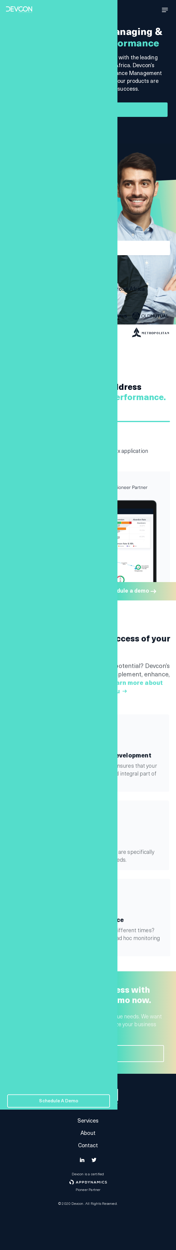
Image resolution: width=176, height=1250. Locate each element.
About (88, 1133)
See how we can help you (83, 132)
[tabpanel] (88, 444)
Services (88, 1121)
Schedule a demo (87, 109)
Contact (88, 1146)
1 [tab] (88, 421)
